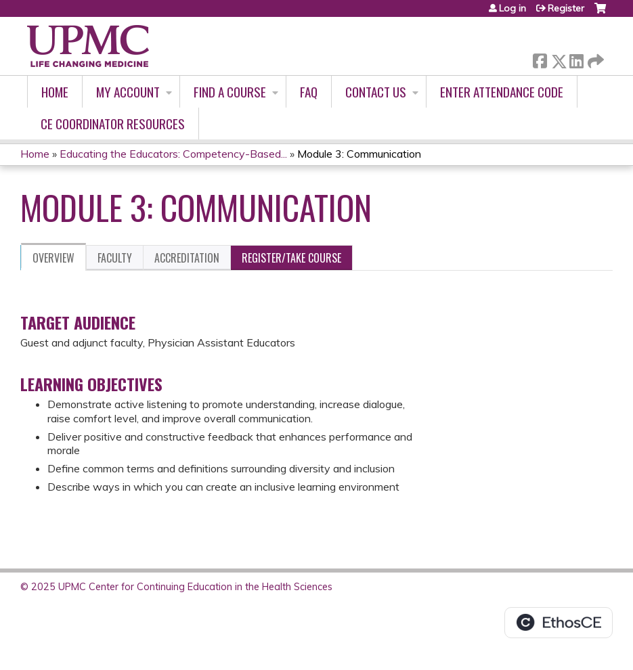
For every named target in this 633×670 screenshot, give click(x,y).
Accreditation (186, 258)
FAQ (309, 92)
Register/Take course (291, 258)
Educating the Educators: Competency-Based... (173, 153)
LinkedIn (576, 58)
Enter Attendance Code (501, 92)
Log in (512, 8)
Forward (594, 58)
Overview (53, 258)
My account (128, 92)
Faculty (114, 258)
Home (54, 92)
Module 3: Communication (359, 153)
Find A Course (230, 92)
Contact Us (375, 92)
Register (566, 8)
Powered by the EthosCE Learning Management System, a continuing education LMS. (558, 622)
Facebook (539, 58)
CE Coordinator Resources (113, 123)
